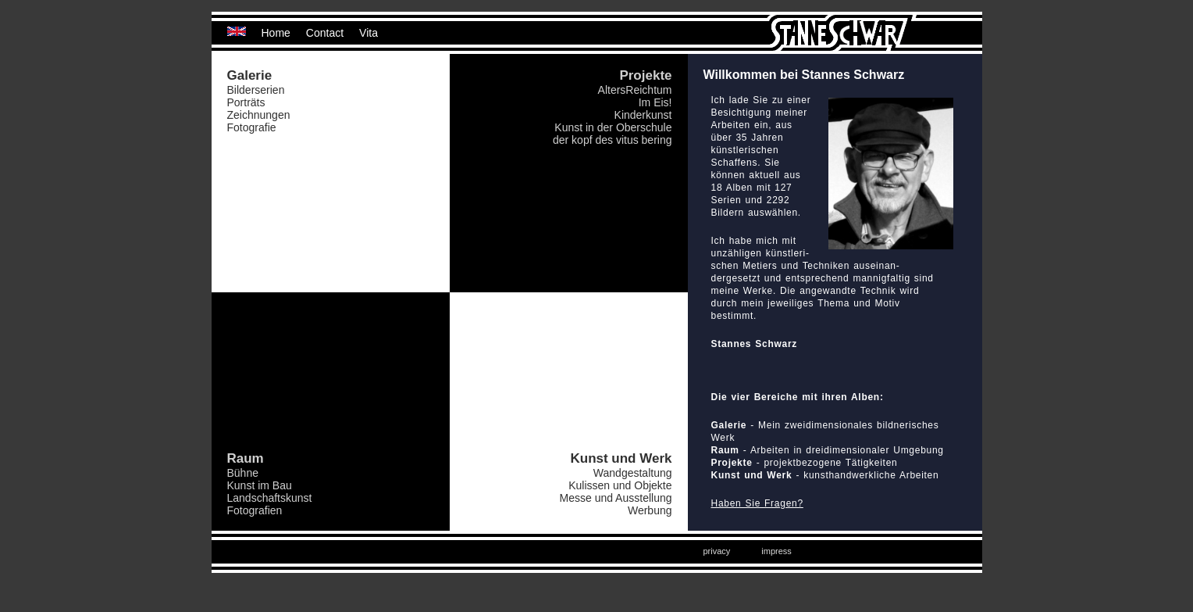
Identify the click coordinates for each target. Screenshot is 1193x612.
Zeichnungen (258, 115)
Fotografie (251, 127)
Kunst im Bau (259, 485)
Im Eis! (655, 102)
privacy (717, 551)
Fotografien (255, 510)
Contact (325, 33)
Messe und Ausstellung (616, 498)
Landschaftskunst (269, 498)
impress (776, 551)
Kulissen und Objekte (619, 485)
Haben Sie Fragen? (757, 503)
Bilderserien (256, 90)
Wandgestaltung (632, 473)
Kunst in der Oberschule (612, 127)
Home (276, 33)
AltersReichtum (635, 90)
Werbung (650, 510)
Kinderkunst (643, 115)
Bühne (242, 473)
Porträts (246, 102)
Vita (368, 33)
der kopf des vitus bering (612, 140)
